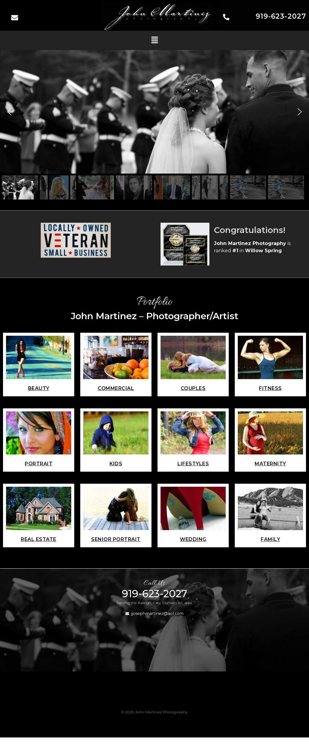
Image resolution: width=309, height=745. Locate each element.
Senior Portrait (116, 539)
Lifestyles (193, 464)
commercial (116, 388)
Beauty (38, 388)
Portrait (39, 464)
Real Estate (38, 539)
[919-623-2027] (226, 17)
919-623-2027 (281, 16)
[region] (154, 125)
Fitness (270, 388)
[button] (154, 40)
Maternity (270, 464)
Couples (193, 388)
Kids (116, 464)
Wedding (193, 539)
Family (270, 539)
